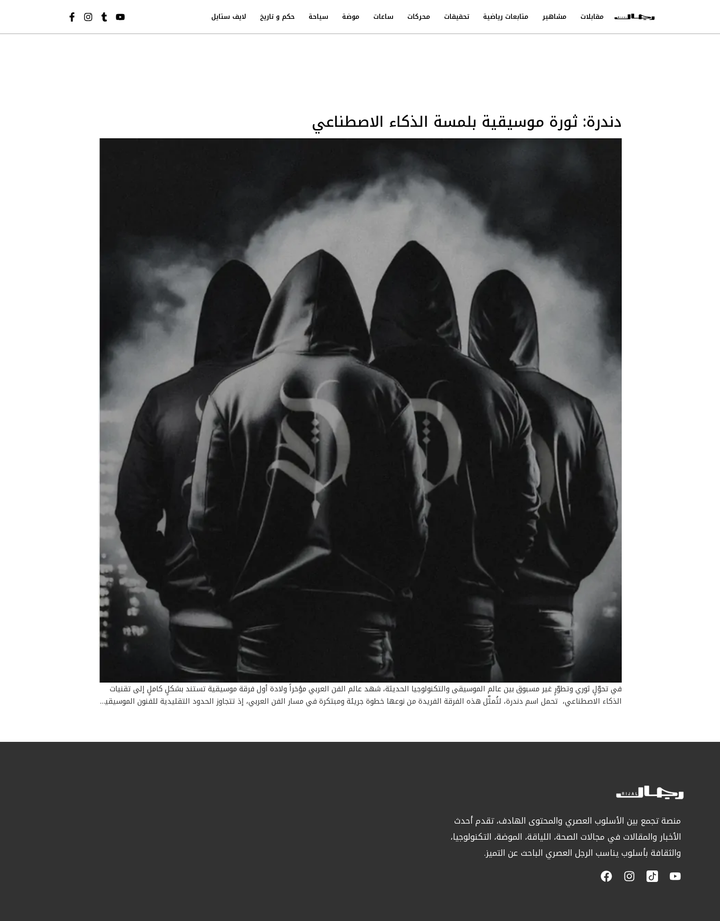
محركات (418, 17)
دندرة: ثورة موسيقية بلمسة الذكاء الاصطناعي (467, 122)
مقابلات (592, 17)
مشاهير (554, 17)
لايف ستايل (228, 17)
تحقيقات (456, 17)
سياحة (318, 17)
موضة (351, 17)
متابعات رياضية (506, 17)
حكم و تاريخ (277, 17)
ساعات (383, 17)
